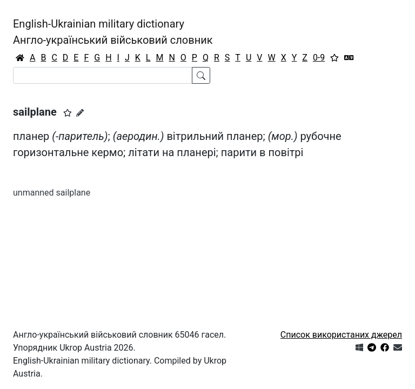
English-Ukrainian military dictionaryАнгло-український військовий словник (113, 31)
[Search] (102, 75)
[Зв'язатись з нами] (397, 348)
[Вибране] (334, 58)
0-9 (319, 57)
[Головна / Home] (20, 58)
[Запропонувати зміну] (80, 113)
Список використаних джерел (341, 335)
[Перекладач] (349, 58)
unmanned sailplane (51, 192)
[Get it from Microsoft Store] (359, 348)
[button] (67, 113)
